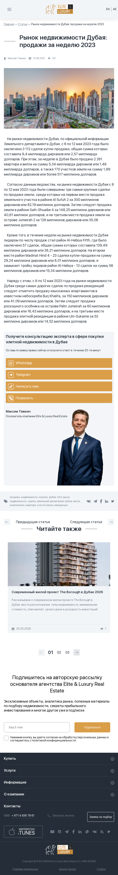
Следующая (92, 522)
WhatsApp (20, 363)
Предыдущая (27, 522)
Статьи (22, 24)
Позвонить (20, 398)
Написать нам (23, 387)
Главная (9, 24)
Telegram (19, 375)
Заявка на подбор (100, 816)
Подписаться (92, 727)
